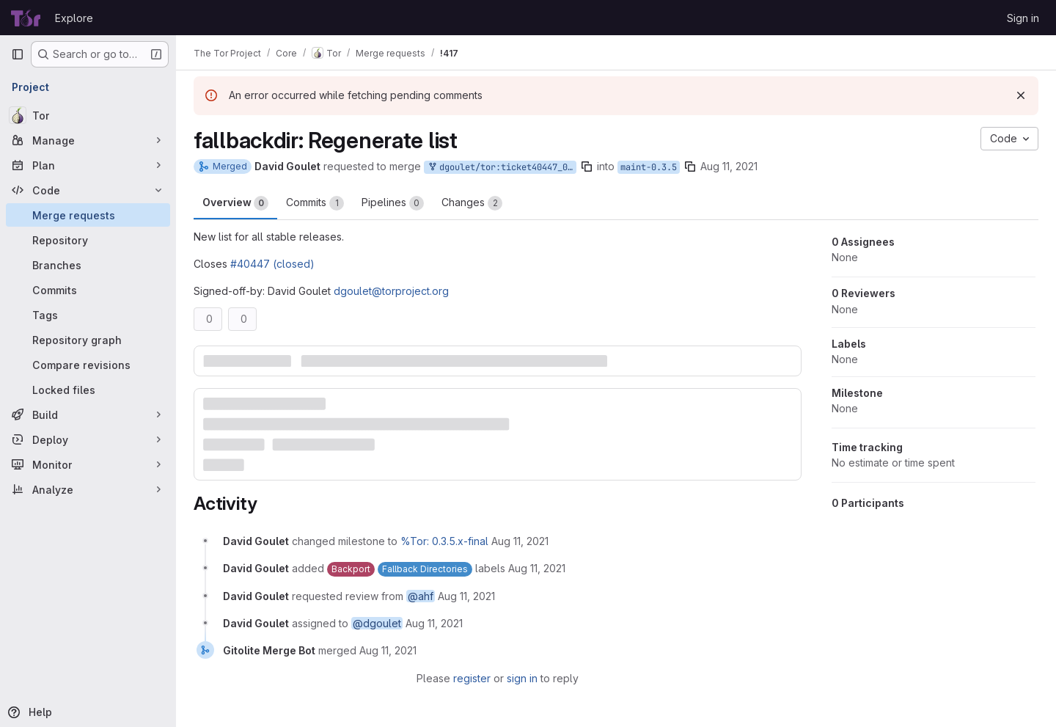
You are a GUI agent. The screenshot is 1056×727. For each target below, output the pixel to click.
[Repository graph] (88, 339)
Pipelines (393, 203)
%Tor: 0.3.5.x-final (444, 541)
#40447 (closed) (272, 263)
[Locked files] (88, 389)
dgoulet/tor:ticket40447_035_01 (501, 167)
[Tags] (88, 314)
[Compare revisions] (88, 364)
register (472, 678)
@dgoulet (377, 623)
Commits (315, 203)
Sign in (1023, 18)
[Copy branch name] (586, 166)
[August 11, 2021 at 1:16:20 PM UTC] (388, 650)
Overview (235, 203)
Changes (471, 203)
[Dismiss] (1021, 95)
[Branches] (88, 265)
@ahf (420, 596)
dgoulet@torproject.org (391, 291)
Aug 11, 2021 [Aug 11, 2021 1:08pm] (729, 166)
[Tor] (88, 115)
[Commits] (88, 290)
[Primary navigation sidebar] (17, 54)
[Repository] (88, 240)
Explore (74, 18)
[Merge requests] (88, 215)
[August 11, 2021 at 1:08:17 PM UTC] (520, 541)
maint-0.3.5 (648, 167)
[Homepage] (25, 17)
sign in (522, 678)
